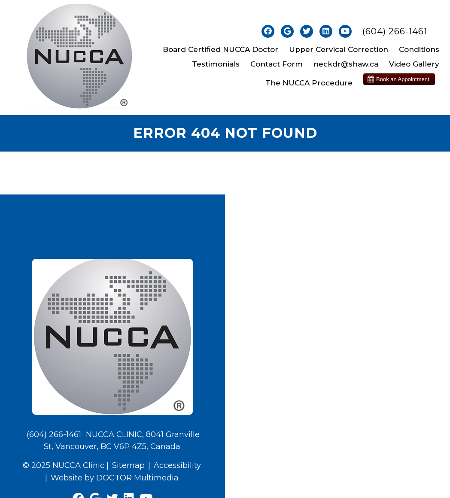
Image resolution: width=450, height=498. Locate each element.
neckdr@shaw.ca (345, 64)
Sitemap (128, 465)
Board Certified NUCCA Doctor (220, 49)
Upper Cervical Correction (338, 49)
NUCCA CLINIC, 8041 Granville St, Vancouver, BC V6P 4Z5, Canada (122, 441)
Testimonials (216, 64)
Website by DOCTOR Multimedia (115, 478)
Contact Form (276, 64)
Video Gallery (414, 64)
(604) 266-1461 (394, 31)
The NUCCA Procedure (309, 83)
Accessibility (177, 465)
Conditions (419, 49)
